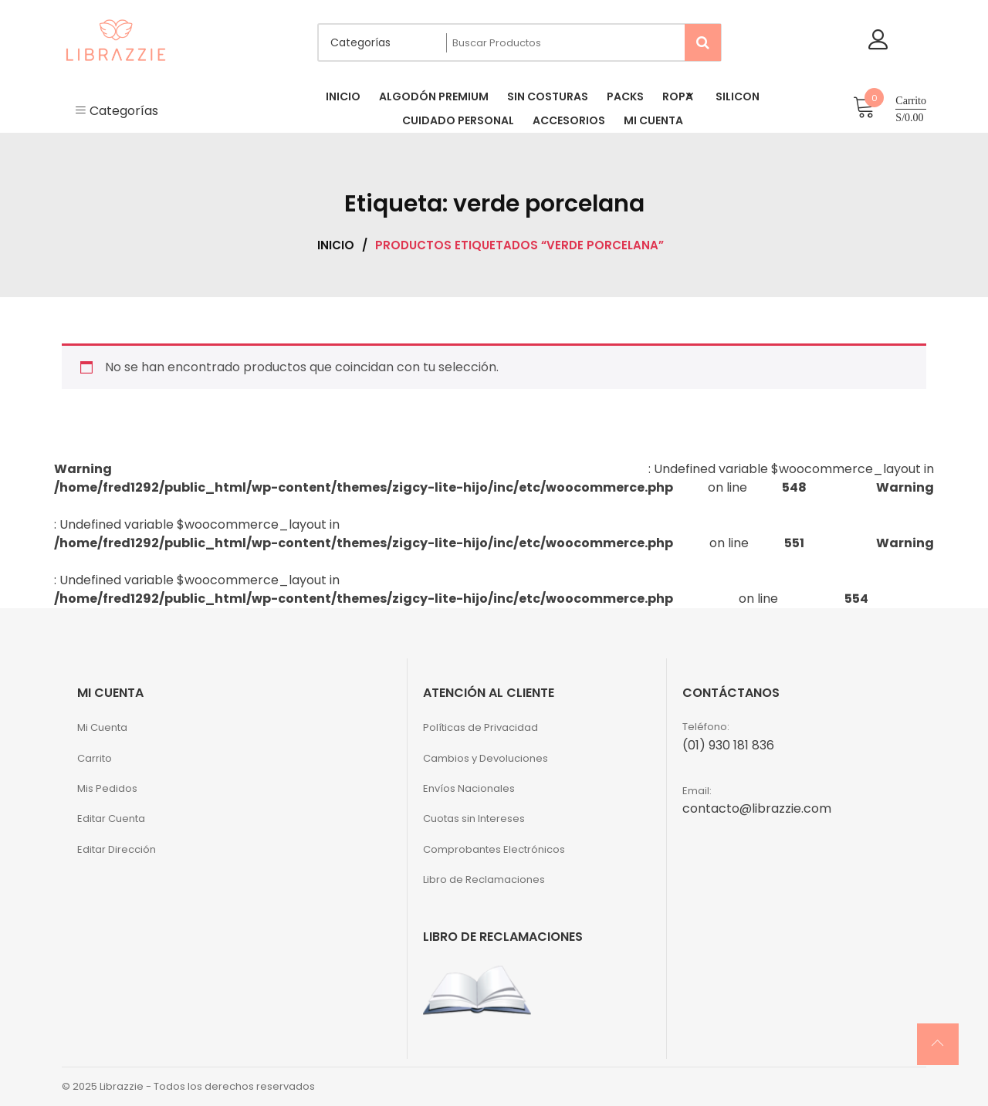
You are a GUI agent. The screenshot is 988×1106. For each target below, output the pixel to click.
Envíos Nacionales (469, 788)
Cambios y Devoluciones (485, 758)
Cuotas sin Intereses (474, 818)
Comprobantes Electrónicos (494, 849)
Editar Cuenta (111, 818)
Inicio (335, 245)
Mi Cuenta (102, 727)
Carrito (94, 758)
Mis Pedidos (107, 788)
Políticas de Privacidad (480, 727)
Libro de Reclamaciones (484, 879)
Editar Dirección (116, 849)
